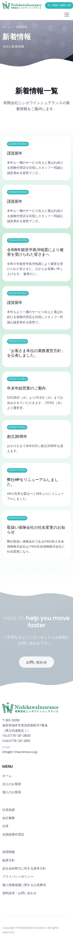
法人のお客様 (11, 784)
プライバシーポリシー (17, 876)
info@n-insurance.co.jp (20, 752)
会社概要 (8, 818)
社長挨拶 (8, 810)
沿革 (5, 826)
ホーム (6, 27)
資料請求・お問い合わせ (19, 893)
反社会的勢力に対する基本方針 (24, 868)
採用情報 (8, 852)
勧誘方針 (8, 860)
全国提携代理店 (13, 834)
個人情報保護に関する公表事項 (24, 885)
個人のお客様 (11, 792)
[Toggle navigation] (67, 14)
